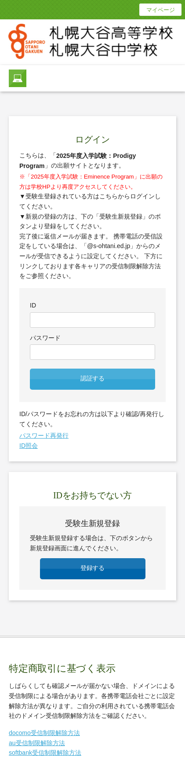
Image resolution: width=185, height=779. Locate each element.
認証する (92, 378)
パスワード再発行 (44, 435)
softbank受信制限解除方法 (45, 752)
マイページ (160, 10)
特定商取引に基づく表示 (62, 668)
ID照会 (28, 445)
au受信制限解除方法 (37, 742)
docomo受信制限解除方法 (44, 732)
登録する (92, 568)
